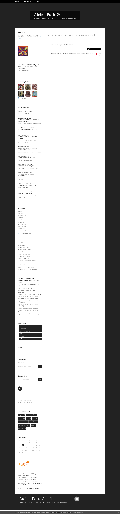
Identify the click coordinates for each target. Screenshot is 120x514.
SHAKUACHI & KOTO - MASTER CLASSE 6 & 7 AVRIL (27, 148)
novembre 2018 (22, 226)
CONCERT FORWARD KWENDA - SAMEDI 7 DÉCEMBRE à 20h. (28, 130)
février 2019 (21, 222)
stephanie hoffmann (31, 415)
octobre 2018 (21, 228)
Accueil (17, 1)
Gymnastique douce (25, 331)
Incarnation (33, 477)
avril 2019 (20, 218)
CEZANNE (34, 418)
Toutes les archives (25, 233)
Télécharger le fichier (94, 49)
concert (33, 425)
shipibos (28, 418)
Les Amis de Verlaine (23, 263)
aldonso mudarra (22, 422)
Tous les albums (24, 98)
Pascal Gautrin (21, 245)
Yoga (21, 338)
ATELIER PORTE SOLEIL (24, 425)
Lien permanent (97, 55)
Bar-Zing (33, 479)
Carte (20, 348)
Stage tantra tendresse (25, 193)
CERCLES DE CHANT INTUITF (27, 185)
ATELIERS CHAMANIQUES (26, 166)
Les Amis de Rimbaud (23, 247)
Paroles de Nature (22, 252)
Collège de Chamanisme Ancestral (26, 267)
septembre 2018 (22, 231)
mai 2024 (20, 213)
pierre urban (21, 418)
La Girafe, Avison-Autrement (31, 488)
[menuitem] (18, 1)
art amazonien (22, 428)
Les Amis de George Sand (24, 249)
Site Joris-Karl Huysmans (24, 254)
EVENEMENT (23, 328)
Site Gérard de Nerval (23, 265)
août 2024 (20, 211)
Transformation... (23, 477)
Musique (22, 336)
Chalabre (27, 475)
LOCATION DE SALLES (25, 111)
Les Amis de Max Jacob (24, 256)
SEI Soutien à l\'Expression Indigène (27, 260)
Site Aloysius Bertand (23, 258)
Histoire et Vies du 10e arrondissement (28, 269)
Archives (27, 1)
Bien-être (22, 326)
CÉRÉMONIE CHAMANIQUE (26, 158)
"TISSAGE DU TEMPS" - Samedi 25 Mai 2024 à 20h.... (28, 120)
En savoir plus (80, 512)
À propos (37, 1)
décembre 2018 (22, 224)
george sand (21, 415)
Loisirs (21, 333)
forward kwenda (33, 422)
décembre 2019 (22, 215)
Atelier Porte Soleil (50, 15)
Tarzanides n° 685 (23, 479)
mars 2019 (20, 220)
